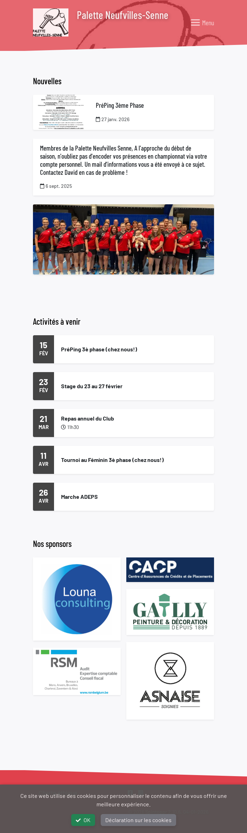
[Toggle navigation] (202, 22)
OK (83, 820)
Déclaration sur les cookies (138, 820)
